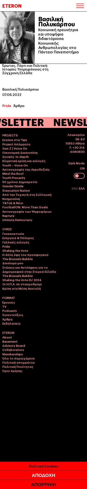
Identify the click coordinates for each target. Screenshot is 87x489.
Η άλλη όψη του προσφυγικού (25, 254)
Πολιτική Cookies (43, 467)
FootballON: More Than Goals (25, 207)
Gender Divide (12, 186)
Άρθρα (7, 319)
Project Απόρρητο (16, 144)
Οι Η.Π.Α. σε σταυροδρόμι (22, 284)
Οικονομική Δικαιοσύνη (20, 152)
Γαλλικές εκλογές (15, 242)
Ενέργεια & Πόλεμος (18, 238)
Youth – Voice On (15, 165)
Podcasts (9, 310)
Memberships (12, 354)
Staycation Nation (16, 190)
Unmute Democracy (17, 220)
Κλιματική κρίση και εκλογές (23, 161)
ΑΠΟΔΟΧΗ (43, 477)
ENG (75, 188)
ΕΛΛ (82, 188)
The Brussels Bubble (17, 259)
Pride (6, 105)
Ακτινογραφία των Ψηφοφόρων (27, 211)
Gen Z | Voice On (14, 148)
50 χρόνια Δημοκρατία (19, 182)
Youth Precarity (13, 177)
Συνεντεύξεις (12, 315)
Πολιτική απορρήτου (18, 362)
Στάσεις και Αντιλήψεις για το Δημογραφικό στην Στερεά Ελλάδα (29, 269)
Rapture (8, 215)
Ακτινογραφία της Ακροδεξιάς (26, 169)
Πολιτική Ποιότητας (17, 366)
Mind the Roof (13, 173)
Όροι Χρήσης (12, 371)
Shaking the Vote (15, 250)
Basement (9, 341)
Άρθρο (18, 105)
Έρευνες (8, 302)
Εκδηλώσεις (11, 323)
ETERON (12, 5)
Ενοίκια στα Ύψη (14, 140)
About (7, 337)
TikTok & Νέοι (12, 203)
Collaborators (13, 350)
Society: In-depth (15, 156)
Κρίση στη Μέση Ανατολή (21, 288)
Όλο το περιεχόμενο (18, 358)
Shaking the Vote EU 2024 (22, 280)
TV (4, 306)
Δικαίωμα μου (12, 263)
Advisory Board (13, 345)
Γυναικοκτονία (13, 233)
